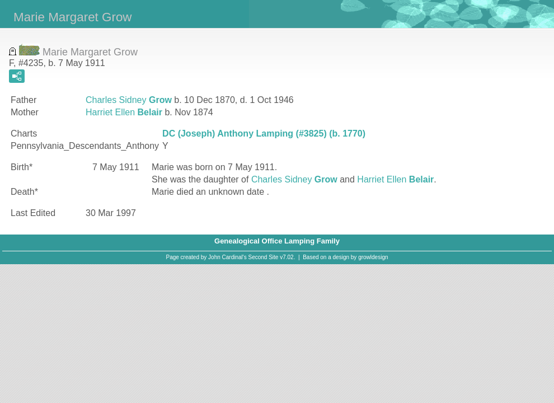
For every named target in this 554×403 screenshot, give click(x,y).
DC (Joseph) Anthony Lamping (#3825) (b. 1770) (263, 133)
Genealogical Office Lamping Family (277, 241)
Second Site (263, 257)
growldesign (373, 257)
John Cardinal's (227, 257)
